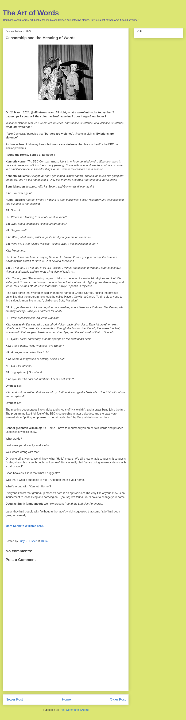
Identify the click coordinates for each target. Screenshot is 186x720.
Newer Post (14, 699)
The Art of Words (31, 13)
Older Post (118, 699)
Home (66, 699)
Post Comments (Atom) (74, 709)
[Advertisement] (66, 666)
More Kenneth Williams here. (25, 525)
